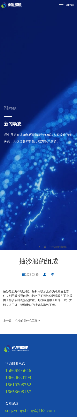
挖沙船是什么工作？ (27, 320)
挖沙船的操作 (58, 247)
